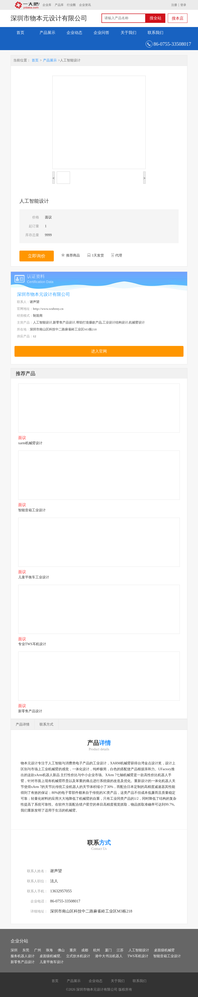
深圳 (14, 950)
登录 (183, 5)
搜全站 (155, 18)
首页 (20, 32)
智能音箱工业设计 (167, 956)
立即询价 (36, 256)
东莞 (25, 950)
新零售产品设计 (23, 962)
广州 (37, 950)
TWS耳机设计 (138, 956)
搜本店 (178, 18)
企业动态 (74, 32)
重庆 (73, 950)
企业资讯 (85, 5)
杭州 (96, 950)
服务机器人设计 (23, 956)
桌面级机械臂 (164, 950)
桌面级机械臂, (50, 956)
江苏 (120, 950)
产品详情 (22, 724)
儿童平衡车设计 (52, 962)
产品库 (59, 5)
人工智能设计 (138, 950)
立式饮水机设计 (78, 956)
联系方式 (46, 724)
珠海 (49, 950)
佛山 (61, 950)
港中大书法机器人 (109, 956)
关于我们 (128, 32)
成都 (84, 950)
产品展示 (47, 32)
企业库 (46, 5)
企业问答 (101, 32)
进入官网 (99, 351)
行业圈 (71, 5)
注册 (174, 5)
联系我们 (155, 32)
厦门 (108, 950)
